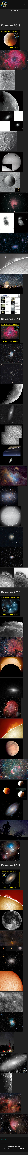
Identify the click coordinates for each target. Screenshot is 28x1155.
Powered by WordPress (14, 1149)
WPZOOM (21, 1152)
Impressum (3, 1143)
